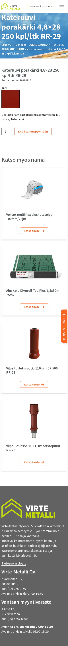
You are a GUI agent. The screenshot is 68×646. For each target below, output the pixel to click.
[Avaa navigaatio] (62, 6)
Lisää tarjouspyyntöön (33, 131)
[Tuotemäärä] (6, 131)
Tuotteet (20, 44)
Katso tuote (34, 231)
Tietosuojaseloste (13, 563)
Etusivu (6, 44)
